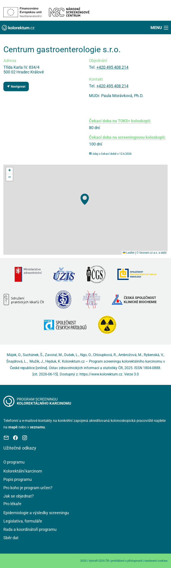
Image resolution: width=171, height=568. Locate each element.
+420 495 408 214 (112, 67)
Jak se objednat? (18, 496)
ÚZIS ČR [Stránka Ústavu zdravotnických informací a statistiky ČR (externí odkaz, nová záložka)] (103, 560)
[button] (159, 27)
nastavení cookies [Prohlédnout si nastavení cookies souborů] (156, 560)
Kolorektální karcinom (22, 471)
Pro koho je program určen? (27, 487)
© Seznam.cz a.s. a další (151, 252)
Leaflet (128, 252)
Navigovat (16, 86)
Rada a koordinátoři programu (30, 529)
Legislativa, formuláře (22, 521)
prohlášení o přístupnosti (126, 560)
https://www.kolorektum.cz (101, 374)
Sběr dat (10, 537)
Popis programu (17, 479)
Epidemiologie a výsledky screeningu (36, 512)
